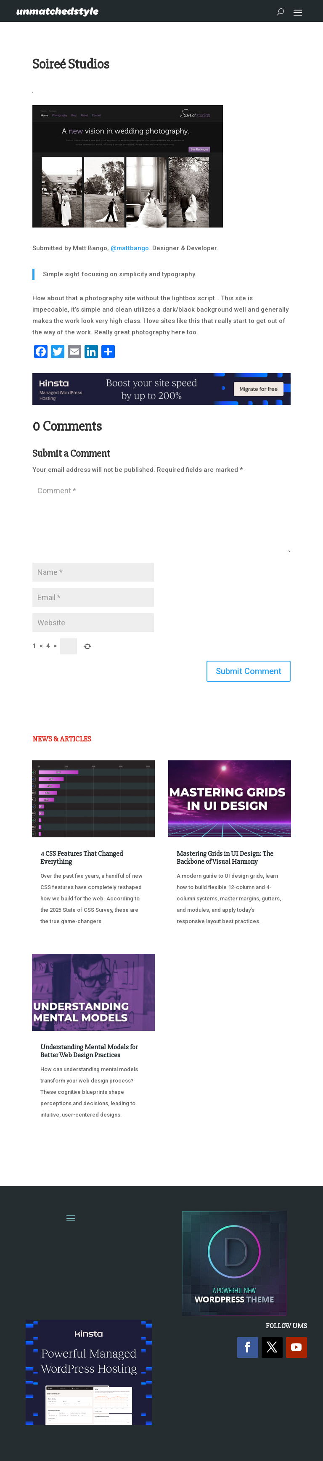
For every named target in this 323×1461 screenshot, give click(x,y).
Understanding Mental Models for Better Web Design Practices (89, 1051)
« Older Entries (59, 1146)
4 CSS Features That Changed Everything (81, 858)
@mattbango (130, 248)
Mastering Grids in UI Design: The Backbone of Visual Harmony (225, 858)
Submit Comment (248, 671)
